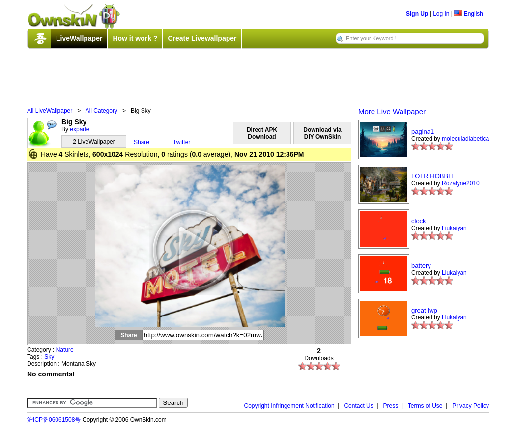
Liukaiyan (454, 228)
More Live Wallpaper (392, 111)
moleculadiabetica (465, 138)
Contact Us (358, 405)
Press (391, 405)
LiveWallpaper (79, 38)
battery (421, 265)
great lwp (424, 310)
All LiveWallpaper (49, 110)
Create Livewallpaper (202, 38)
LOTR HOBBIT (432, 176)
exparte (79, 129)
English (468, 13)
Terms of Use (425, 405)
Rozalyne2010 (461, 183)
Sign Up (417, 13)
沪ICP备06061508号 (54, 419)
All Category (101, 110)
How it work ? (135, 38)
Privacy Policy (470, 405)
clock (418, 221)
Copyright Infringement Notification (289, 405)
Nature (65, 349)
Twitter (181, 142)
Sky (49, 356)
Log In (441, 13)
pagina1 (422, 131)
